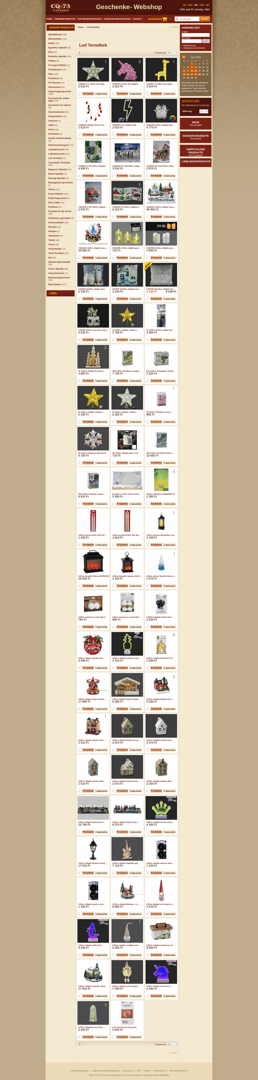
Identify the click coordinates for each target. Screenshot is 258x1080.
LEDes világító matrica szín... (91, 882)
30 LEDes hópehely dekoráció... (92, 453)
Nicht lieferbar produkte (179, 1071)
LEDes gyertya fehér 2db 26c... (126, 535)
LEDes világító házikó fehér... (159, 740)
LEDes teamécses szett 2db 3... (92, 617)
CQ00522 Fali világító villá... (125, 125)
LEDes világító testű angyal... (125, 964)
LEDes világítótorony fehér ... (91, 1005)
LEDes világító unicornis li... (159, 964)
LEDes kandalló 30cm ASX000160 (93, 576)
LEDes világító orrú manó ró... (160, 882)
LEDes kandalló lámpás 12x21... (126, 576)
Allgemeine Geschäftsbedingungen (106, 1071)
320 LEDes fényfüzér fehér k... (160, 453)
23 (196, 74)
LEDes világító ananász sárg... (126, 658)
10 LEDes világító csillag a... (125, 330)
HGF (138, 1071)
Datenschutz (128, 1071)
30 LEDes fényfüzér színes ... (159, 412)
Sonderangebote (195, 137)
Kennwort (186, 38)
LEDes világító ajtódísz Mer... (91, 658)
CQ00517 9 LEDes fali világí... (159, 84)
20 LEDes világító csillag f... (125, 412)
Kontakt (137, 19)
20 (184, 74)
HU (184, 5)
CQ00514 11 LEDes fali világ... (92, 84)
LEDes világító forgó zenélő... (91, 699)
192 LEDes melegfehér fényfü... (160, 371)
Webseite (147, 1075)
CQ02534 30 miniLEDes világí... (160, 166)
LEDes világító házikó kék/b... (91, 781)
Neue (195, 123)
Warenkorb (190, 100)
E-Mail (185, 32)
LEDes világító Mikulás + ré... (125, 882)
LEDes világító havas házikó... (126, 699)
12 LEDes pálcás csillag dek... (160, 330)
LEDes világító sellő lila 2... (90, 923)
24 (200, 74)
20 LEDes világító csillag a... (91, 412)
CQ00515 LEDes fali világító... (125, 84)
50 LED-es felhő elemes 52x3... (126, 494)
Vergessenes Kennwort (194, 48)
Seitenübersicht (160, 1071)
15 (192, 71)
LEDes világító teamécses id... (160, 923)
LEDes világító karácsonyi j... (125, 800)
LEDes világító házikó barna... (126, 740)
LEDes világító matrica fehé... (159, 841)
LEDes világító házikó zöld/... (159, 781)
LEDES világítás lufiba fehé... (159, 617)
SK (207, 5)
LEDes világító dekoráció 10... (160, 658)
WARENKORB (159, 19)
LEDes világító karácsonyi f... (91, 800)
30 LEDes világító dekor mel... (126, 453)
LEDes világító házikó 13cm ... (92, 740)
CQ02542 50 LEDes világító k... (126, 207)
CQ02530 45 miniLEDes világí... (126, 166)
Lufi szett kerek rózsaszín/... (125, 1005)
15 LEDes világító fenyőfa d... (91, 371)
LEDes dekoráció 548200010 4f (160, 494)
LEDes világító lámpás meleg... (92, 841)
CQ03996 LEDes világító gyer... (126, 248)
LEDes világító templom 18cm (92, 964)
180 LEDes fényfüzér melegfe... (126, 371)
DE (196, 5)
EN (190, 5)
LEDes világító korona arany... (160, 800)
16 (196, 71)
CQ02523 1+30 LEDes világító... (92, 166)
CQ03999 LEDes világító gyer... (160, 248)
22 (192, 74)
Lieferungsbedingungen (117, 19)
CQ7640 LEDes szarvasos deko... (93, 330)
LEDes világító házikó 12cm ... (160, 699)
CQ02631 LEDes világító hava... (160, 207)
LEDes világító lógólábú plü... (125, 841)
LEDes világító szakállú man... (126, 923)
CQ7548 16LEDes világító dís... (160, 289)
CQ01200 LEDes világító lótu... (160, 125)
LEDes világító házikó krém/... (126, 781)
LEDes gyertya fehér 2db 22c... (92, 535)
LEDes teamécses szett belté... (126, 617)
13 (184, 71)
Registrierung (189, 45)
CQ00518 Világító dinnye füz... (92, 125)
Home (49, 19)
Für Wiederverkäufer (89, 19)
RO (202, 5)
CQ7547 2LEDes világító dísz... (126, 289)
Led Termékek (93, 27)
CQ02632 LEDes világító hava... (92, 248)
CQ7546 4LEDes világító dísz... (92, 289)
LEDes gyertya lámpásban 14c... (161, 535)
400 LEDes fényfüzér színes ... (92, 494)
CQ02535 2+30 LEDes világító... (92, 207)
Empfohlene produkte (195, 152)
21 (188, 74)
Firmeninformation (64, 19)
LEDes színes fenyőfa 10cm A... (160, 576)
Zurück (175, 27)
